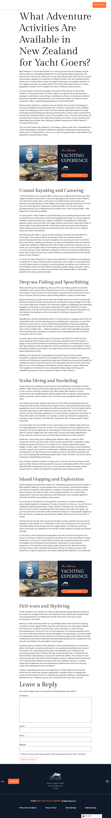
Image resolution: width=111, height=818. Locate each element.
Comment (24, 696)
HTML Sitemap (90, 808)
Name (22, 726)
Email (22, 736)
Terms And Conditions (27, 808)
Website (22, 745)
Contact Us (99, 5)
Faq (89, 5)
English (87, 816)
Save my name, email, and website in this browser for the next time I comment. (53, 754)
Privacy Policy (51, 808)
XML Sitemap (71, 808)
